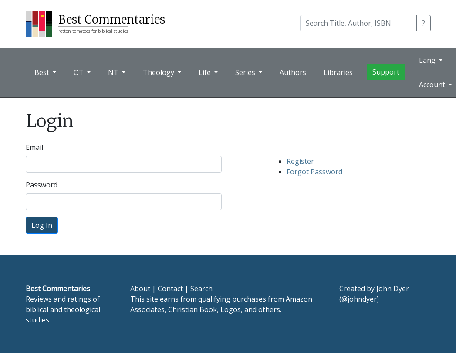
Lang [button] (428, 60)
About (140, 288)
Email (34, 147)
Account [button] (433, 84)
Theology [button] (159, 72)
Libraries (338, 72)
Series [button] (246, 72)
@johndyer (359, 299)
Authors (293, 72)
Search (201, 288)
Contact (170, 288)
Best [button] (42, 72)
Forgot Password (314, 171)
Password (41, 185)
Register (300, 161)
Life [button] (206, 72)
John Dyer (392, 288)
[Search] (358, 23)
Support (385, 72)
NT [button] (114, 72)
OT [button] (79, 72)
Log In (41, 225)
